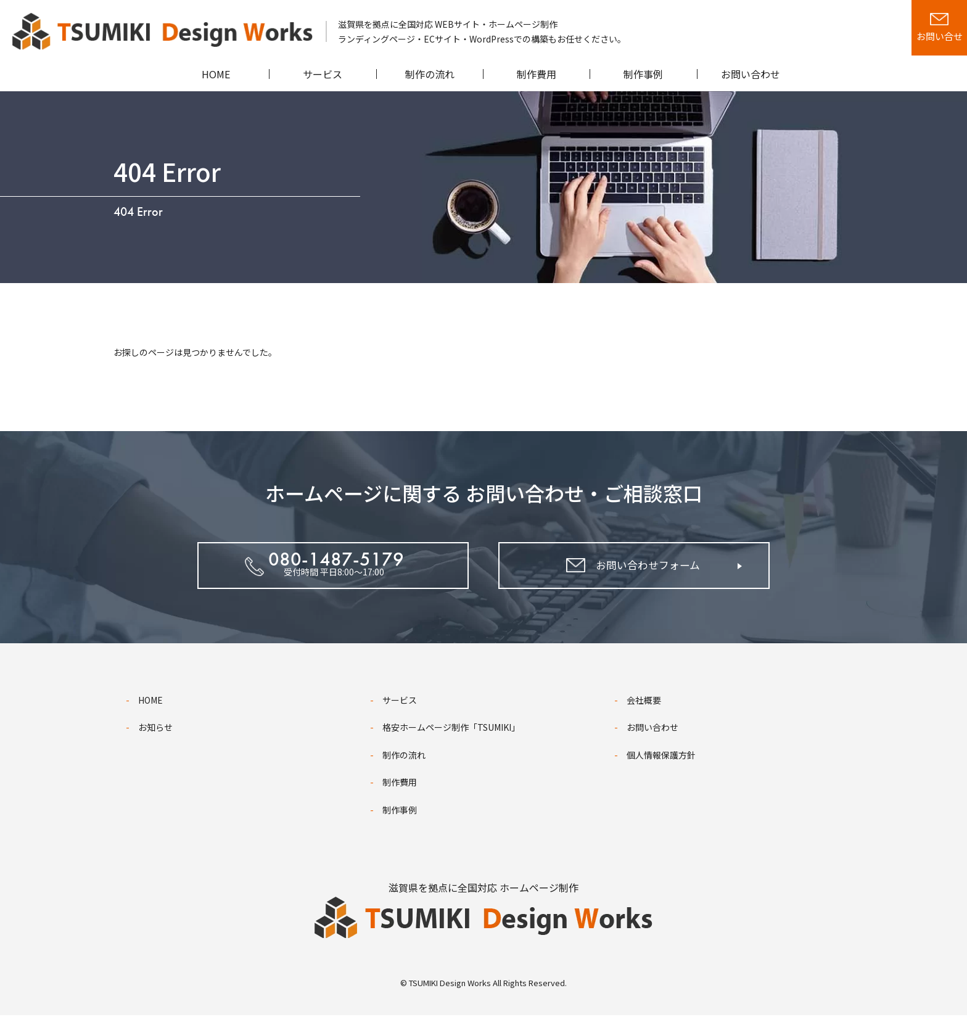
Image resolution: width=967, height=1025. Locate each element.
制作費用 (399, 792)
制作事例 (399, 819)
